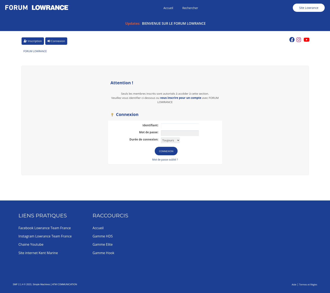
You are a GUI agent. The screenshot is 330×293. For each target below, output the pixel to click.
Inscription (33, 41)
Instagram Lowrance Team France (45, 236)
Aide (294, 284)
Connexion (56, 41)
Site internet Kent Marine (38, 253)
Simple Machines (41, 284)
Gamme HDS (103, 236)
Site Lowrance (308, 8)
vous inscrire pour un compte (180, 98)
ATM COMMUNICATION (64, 284)
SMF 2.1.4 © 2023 (22, 284)
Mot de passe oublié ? (165, 159)
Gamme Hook (103, 253)
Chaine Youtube (30, 244)
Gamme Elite (103, 244)
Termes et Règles (308, 284)
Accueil (98, 228)
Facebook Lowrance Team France (44, 228)
